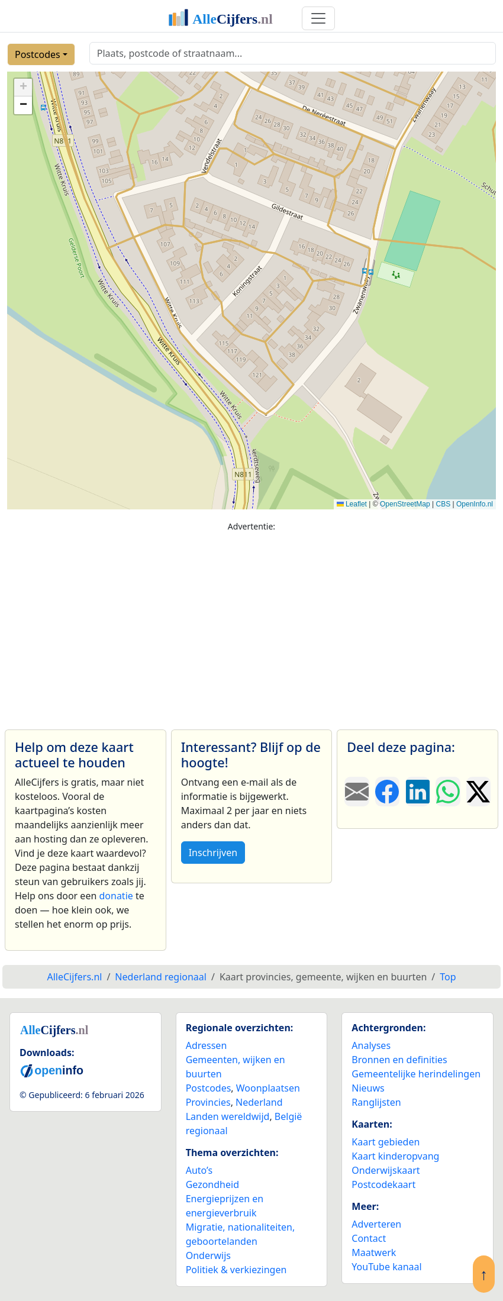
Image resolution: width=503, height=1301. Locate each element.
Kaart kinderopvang (395, 1156)
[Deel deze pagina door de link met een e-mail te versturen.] (356, 791)
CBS (443, 504)
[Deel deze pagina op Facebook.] (387, 791)
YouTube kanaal (386, 1266)
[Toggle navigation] (318, 18)
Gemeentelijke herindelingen (416, 1073)
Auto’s (199, 1170)
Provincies (208, 1102)
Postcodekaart (383, 1184)
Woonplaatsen (268, 1088)
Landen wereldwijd (228, 1116)
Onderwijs (208, 1255)
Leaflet (352, 504)
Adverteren (376, 1224)
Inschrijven (213, 852)
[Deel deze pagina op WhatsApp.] (448, 791)
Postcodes (37, 54)
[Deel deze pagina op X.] (478, 791)
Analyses (371, 1045)
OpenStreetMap (405, 504)
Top (448, 976)
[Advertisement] (251, 625)
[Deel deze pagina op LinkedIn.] (417, 791)
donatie (116, 895)
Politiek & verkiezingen (236, 1269)
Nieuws (368, 1088)
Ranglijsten (376, 1102)
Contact (369, 1238)
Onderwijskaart (386, 1170)
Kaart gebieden (386, 1141)
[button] (23, 87)
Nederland (259, 1102)
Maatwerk (374, 1252)
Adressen (206, 1045)
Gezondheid (212, 1184)
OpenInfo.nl (474, 504)
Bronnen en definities (399, 1059)
